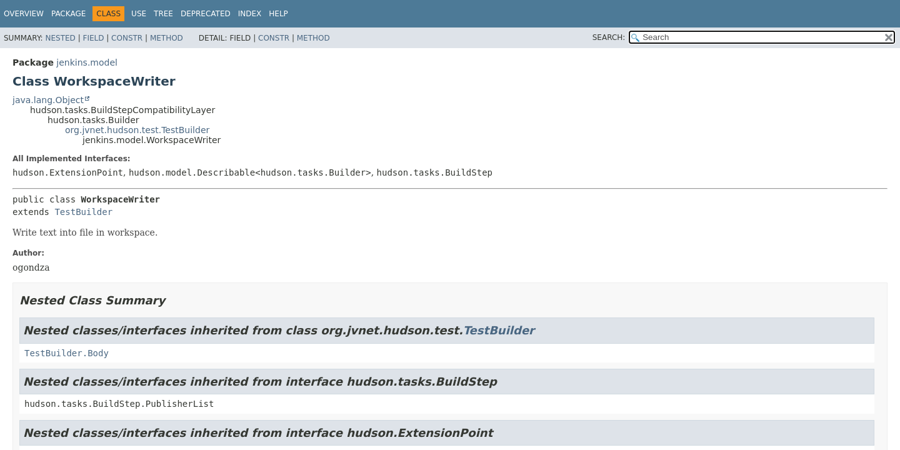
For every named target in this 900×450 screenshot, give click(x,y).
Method (166, 38)
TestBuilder (83, 212)
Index (250, 13)
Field (93, 38)
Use (138, 13)
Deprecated (206, 13)
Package (68, 13)
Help (278, 13)
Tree (163, 13)
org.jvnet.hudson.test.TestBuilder (137, 130)
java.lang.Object (48, 100)
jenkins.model (87, 63)
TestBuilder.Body (66, 353)
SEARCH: (609, 37)
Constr (126, 38)
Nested (60, 38)
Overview (24, 13)
